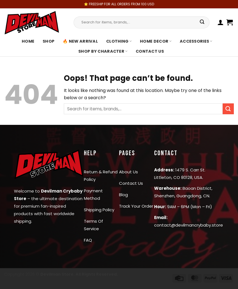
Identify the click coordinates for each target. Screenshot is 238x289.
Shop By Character (102, 51)
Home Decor (155, 41)
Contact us (150, 51)
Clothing (119, 41)
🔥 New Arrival (80, 41)
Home (28, 41)
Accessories (196, 41)
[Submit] (202, 22)
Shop (48, 41)
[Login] (220, 22)
